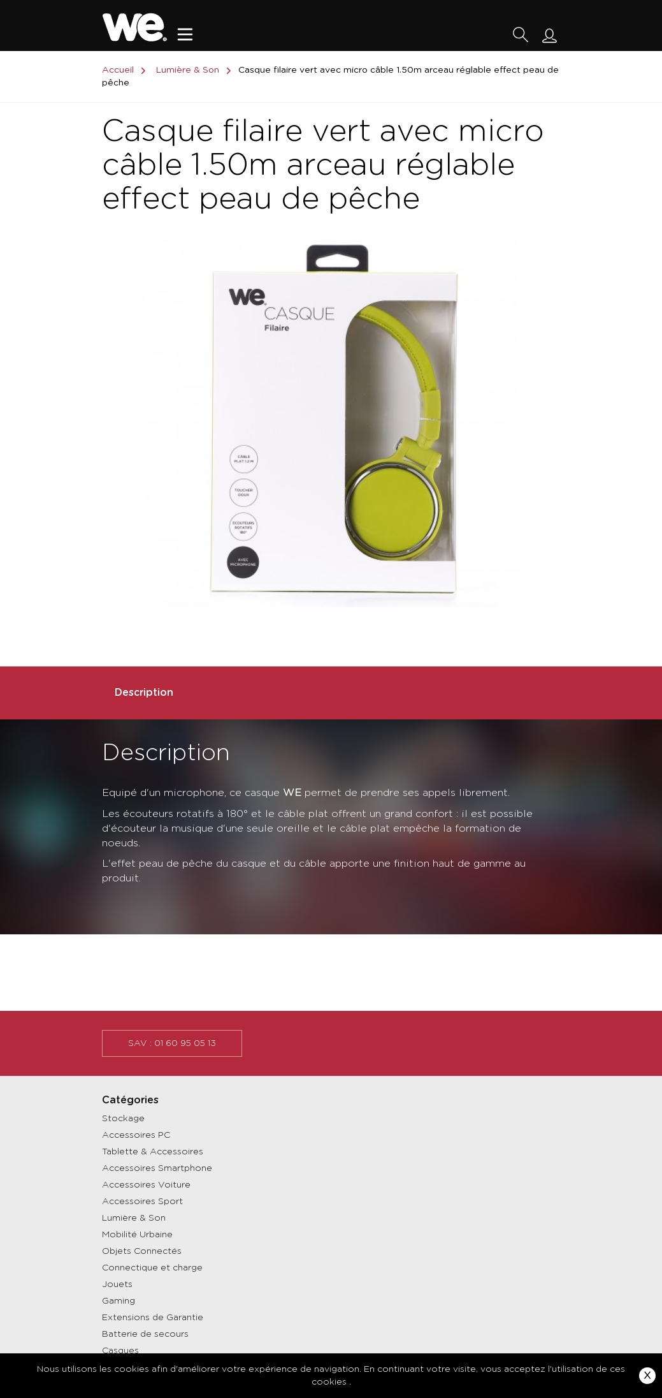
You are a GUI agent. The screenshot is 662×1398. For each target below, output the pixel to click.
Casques (120, 1350)
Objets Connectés (142, 1251)
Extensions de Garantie (152, 1317)
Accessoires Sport (142, 1201)
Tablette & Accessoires (152, 1151)
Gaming (118, 1301)
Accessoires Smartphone (157, 1168)
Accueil (126, 70)
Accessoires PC (136, 1135)
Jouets (117, 1284)
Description (144, 693)
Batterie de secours (145, 1334)
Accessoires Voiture (146, 1185)
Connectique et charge (152, 1267)
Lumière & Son (134, 1218)
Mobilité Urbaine (137, 1234)
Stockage (123, 1118)
